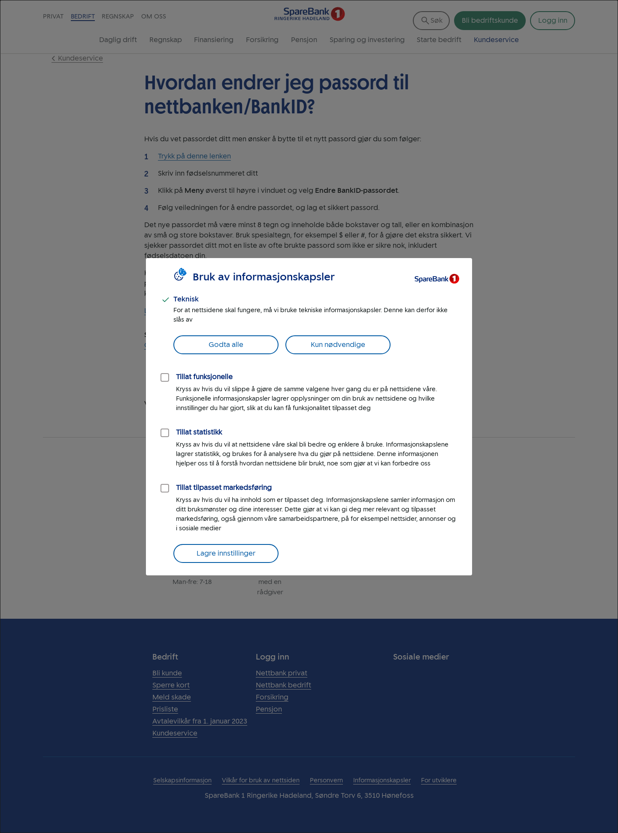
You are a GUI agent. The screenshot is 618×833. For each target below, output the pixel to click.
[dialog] (309, 416)
